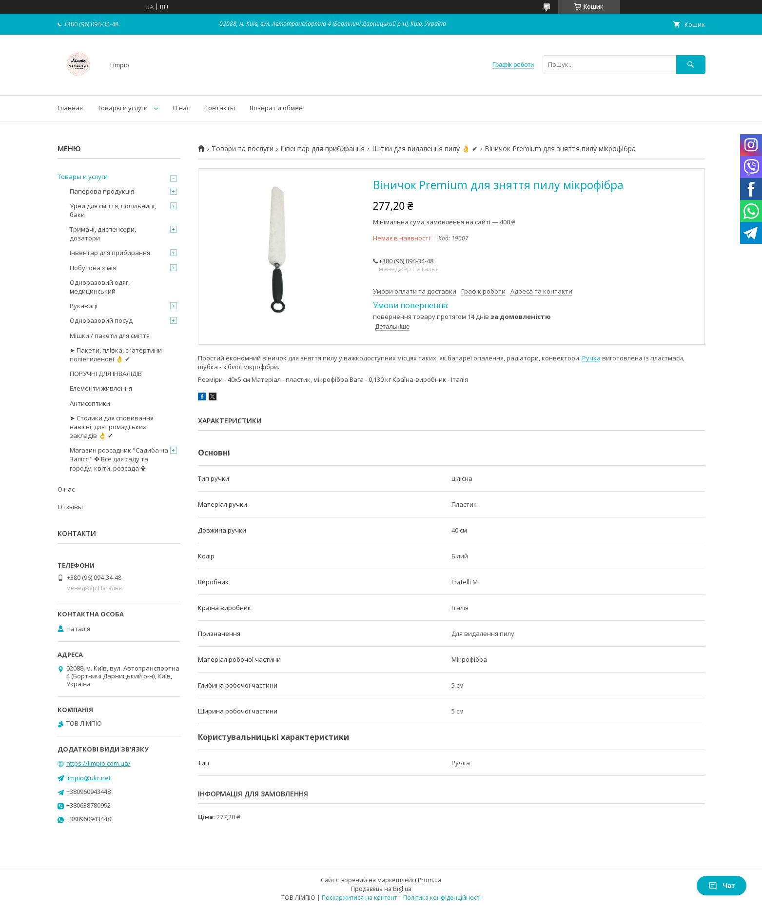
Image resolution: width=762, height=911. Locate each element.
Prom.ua (429, 880)
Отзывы (70, 506)
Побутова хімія (93, 267)
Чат (721, 885)
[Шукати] (690, 64)
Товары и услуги (123, 107)
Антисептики (90, 403)
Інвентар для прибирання (322, 149)
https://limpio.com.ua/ (98, 763)
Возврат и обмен (276, 107)
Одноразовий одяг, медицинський (100, 287)
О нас (181, 107)
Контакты (219, 107)
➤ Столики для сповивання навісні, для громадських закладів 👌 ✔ (112, 427)
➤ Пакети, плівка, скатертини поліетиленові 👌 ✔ (116, 354)
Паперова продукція (102, 191)
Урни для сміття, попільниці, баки (113, 210)
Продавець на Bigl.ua (381, 889)
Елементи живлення (101, 388)
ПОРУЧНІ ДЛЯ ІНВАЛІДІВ (106, 373)
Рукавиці (84, 305)
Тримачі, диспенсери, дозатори (103, 233)
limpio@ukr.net (88, 778)
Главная (70, 107)
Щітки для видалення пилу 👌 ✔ (425, 149)
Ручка (591, 358)
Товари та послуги (243, 149)
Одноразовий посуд (101, 320)
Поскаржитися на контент (359, 897)
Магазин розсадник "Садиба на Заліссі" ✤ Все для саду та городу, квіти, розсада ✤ (119, 459)
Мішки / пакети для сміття (110, 335)
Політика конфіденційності (442, 897)
